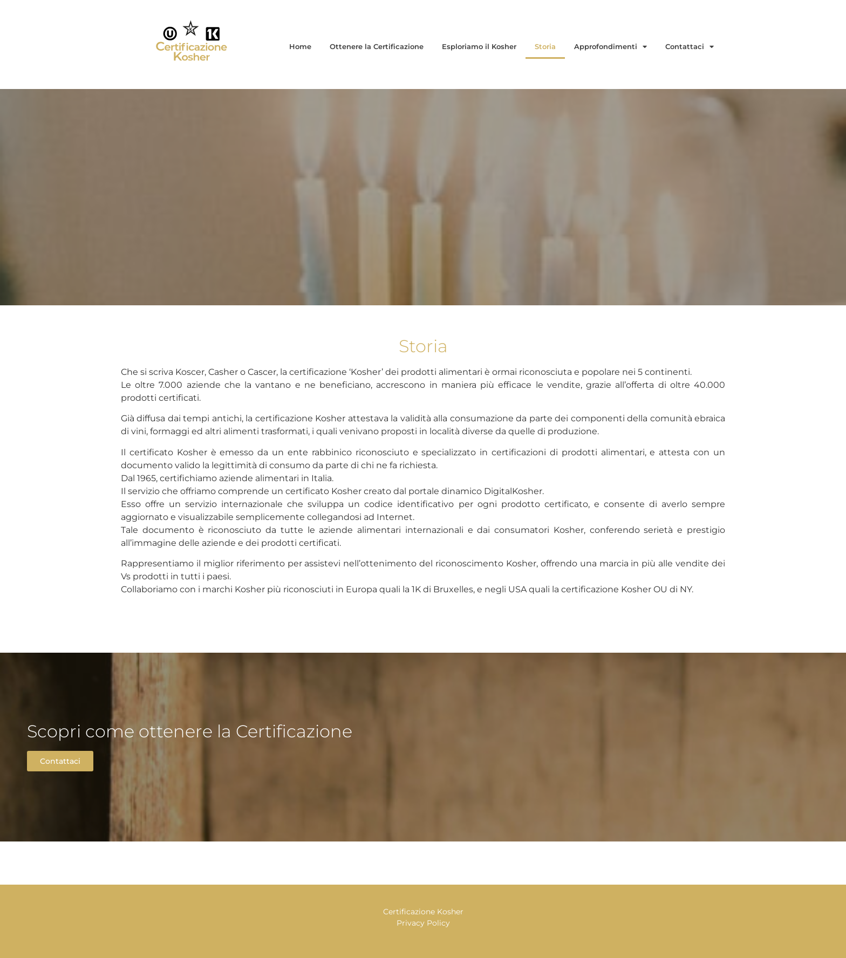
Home (300, 46)
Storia (545, 46)
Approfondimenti (610, 47)
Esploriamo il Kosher (479, 46)
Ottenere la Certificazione (377, 46)
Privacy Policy (423, 923)
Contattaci (689, 47)
